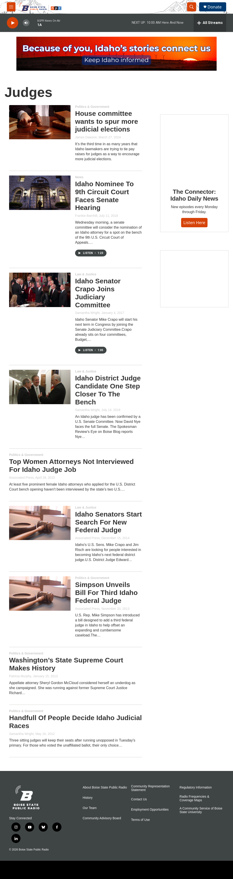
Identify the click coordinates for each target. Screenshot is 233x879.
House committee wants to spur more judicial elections (106, 121)
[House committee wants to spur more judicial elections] (40, 122)
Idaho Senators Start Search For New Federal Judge (108, 522)
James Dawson (86, 137)
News (79, 177)
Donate (215, 7)
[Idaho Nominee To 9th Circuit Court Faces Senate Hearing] (40, 193)
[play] (12, 23)
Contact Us (139, 799)
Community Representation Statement (150, 788)
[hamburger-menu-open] (11, 6)
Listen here (194, 222)
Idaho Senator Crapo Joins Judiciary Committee (98, 292)
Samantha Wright (87, 313)
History (88, 797)
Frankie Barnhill (86, 215)
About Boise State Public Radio (105, 787)
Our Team (89, 808)
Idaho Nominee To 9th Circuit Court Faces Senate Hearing (104, 195)
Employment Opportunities (150, 809)
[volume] (26, 23)
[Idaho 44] (194, 279)
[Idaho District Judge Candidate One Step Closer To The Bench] (40, 387)
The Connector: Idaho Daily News (194, 195)
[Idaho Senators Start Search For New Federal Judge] (40, 523)
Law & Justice (85, 274)
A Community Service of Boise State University (201, 810)
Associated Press (21, 477)
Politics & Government (92, 107)
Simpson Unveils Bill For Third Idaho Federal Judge (106, 592)
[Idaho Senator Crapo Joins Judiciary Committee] (40, 290)
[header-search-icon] (191, 6)
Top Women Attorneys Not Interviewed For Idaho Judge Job (71, 465)
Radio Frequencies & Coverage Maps (194, 798)
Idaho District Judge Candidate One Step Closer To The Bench (108, 390)
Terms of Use (140, 820)
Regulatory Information (196, 787)
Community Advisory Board (102, 818)
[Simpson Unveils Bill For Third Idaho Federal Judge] (40, 593)
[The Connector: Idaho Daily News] (194, 148)
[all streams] (210, 23)
